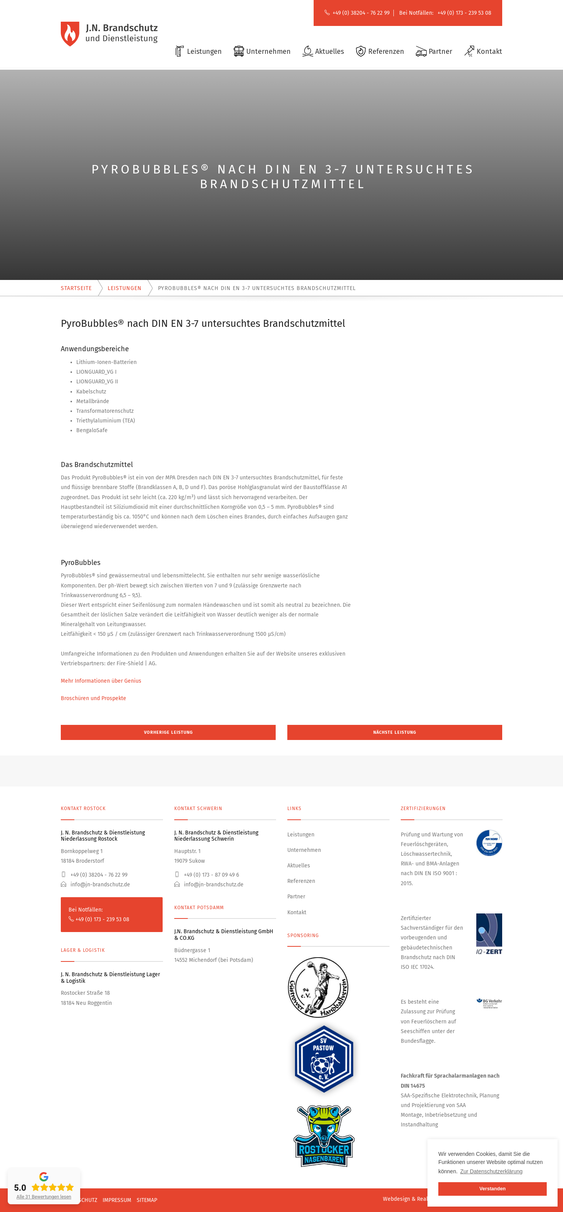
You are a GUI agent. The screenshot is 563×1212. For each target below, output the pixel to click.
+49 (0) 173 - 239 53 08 (464, 13)
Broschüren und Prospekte (93, 698)
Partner (296, 896)
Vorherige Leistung (168, 732)
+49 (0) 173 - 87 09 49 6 (206, 875)
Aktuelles (298, 865)
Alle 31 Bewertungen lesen (44, 1197)
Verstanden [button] (492, 1188)
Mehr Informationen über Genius (101, 681)
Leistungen (300, 834)
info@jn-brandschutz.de (95, 884)
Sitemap (147, 1200)
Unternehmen (304, 850)
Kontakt (296, 912)
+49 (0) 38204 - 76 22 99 (361, 13)
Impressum (117, 1200)
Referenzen (301, 881)
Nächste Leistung (394, 732)
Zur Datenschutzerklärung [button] (491, 1171)
